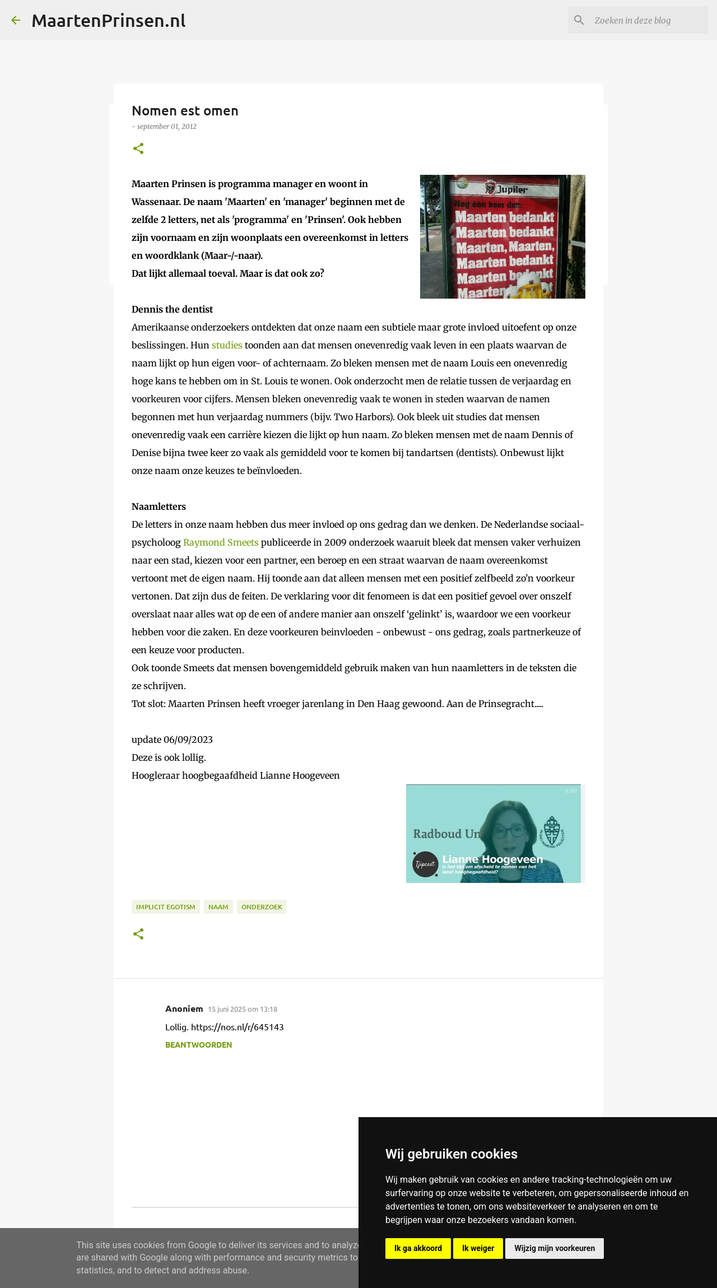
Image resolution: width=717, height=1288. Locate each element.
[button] (138, 149)
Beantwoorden (198, 1044)
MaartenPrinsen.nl (108, 20)
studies (227, 345)
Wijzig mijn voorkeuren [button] (554, 1248)
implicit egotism (165, 907)
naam (218, 907)
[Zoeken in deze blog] (649, 20)
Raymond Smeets (221, 542)
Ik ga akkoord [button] (418, 1248)
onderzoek (261, 907)
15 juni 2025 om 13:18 (242, 1008)
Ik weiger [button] (478, 1248)
